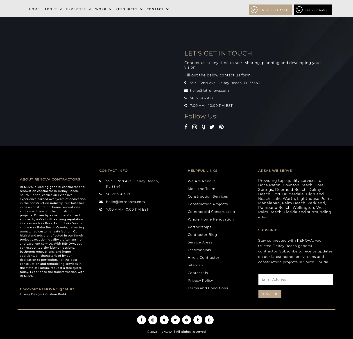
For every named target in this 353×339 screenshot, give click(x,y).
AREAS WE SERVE (275, 170)
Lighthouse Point (314, 198)
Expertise (76, 9)
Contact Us (198, 273)
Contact (155, 9)
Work (100, 9)
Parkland (316, 203)
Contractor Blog (202, 234)
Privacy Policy (200, 280)
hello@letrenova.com (209, 91)
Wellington (303, 207)
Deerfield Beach (291, 189)
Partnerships (199, 227)
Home (34, 9)
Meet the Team (201, 189)
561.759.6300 (312, 9)
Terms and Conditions (208, 288)
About (51, 9)
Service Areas (200, 242)
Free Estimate (269, 9)
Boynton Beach (298, 185)
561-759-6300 (118, 194)
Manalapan (269, 203)
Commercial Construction (211, 212)
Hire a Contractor (203, 257)
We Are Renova (202, 181)
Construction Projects (208, 204)
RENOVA (165, 331)
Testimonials (199, 250)
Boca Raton (269, 185)
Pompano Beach (274, 207)
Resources (126, 9)
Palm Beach (293, 203)
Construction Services (208, 196)
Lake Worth (283, 198)
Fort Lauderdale (288, 194)
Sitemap (195, 265)
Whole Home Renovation (211, 219)
